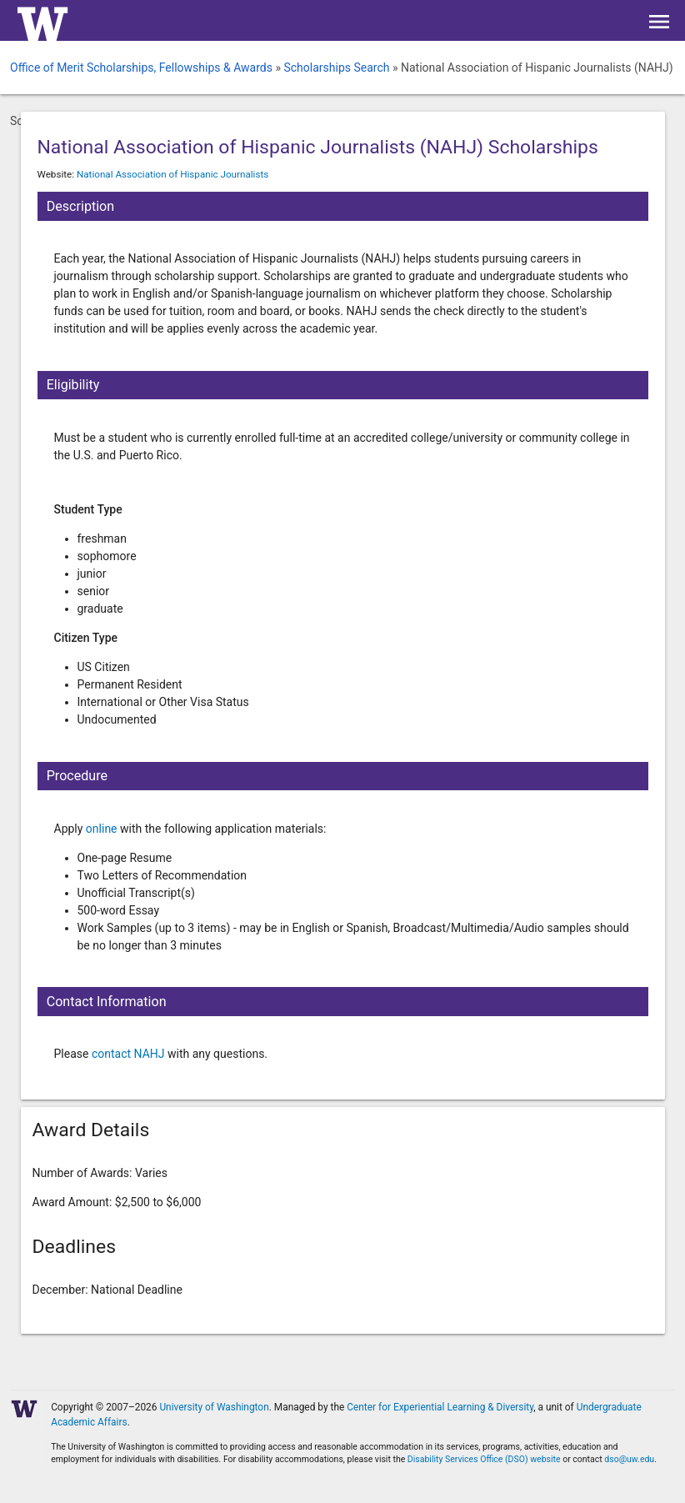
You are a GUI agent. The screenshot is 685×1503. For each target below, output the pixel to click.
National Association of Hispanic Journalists (172, 174)
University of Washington (213, 1407)
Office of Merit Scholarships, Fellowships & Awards (141, 67)
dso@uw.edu (629, 1459)
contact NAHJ (130, 1053)
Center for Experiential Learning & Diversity (440, 1407)
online (102, 828)
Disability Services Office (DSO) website (484, 1459)
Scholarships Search (336, 67)
